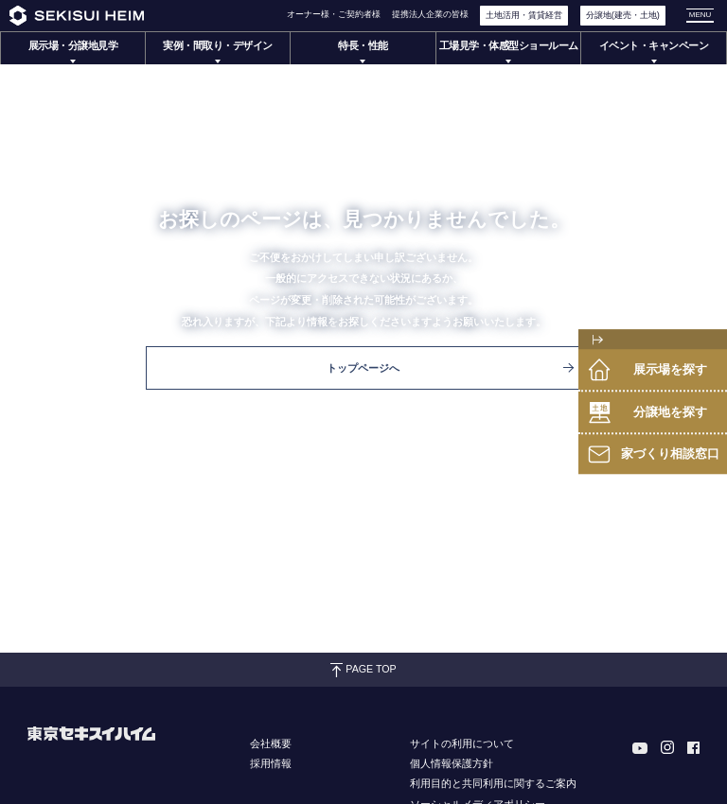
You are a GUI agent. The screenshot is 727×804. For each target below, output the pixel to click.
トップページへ (450, 368)
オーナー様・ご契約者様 (334, 14)
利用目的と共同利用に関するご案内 (493, 783)
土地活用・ (524, 15)
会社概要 (271, 743)
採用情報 (271, 763)
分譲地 (623, 15)
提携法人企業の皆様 (430, 14)
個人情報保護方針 (451, 763)
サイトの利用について (462, 743)
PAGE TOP (363, 669)
